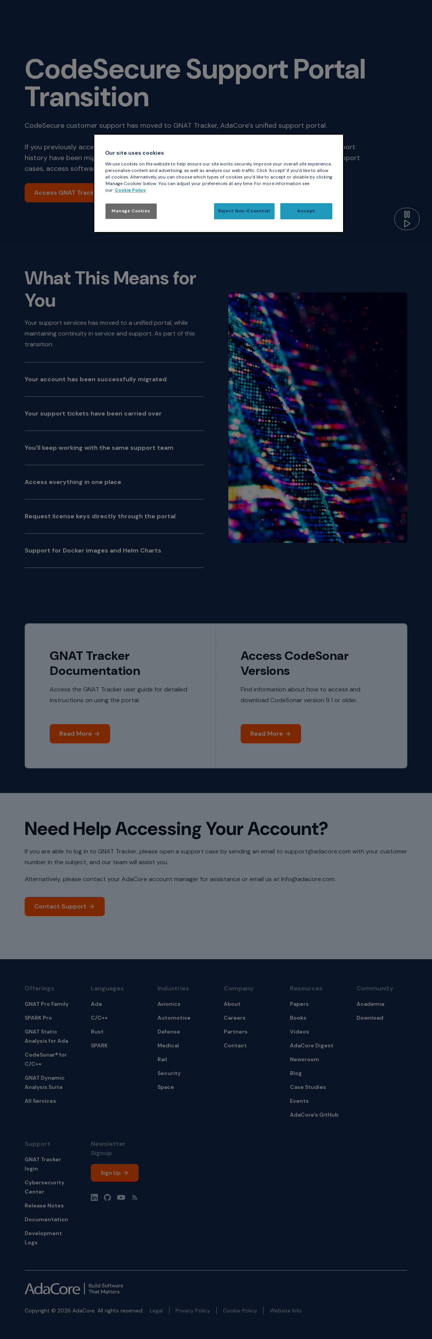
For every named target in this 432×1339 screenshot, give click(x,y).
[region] (219, 183)
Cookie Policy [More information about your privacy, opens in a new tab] (130, 190)
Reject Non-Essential (244, 211)
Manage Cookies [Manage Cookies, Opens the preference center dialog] (131, 211)
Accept (306, 211)
